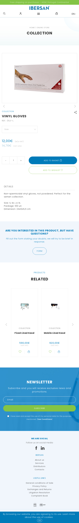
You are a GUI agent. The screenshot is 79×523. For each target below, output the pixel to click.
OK (39, 520)
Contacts (39, 469)
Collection (39, 33)
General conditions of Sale (39, 483)
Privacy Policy (40, 486)
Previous (4, 106)
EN (73, 13)
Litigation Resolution (39, 492)
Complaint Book (39, 495)
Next (75, 106)
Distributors (39, 466)
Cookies (48, 517)
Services (39, 463)
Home (32, 27)
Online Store (43, 27)
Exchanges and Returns (40, 489)
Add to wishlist (51, 170)
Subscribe (39, 408)
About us (39, 460)
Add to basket (53, 160)
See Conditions (45, 419)
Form (39, 251)
